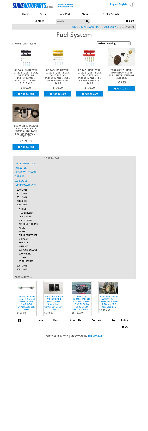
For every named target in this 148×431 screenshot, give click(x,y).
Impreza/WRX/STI (91, 27)
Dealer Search (111, 14)
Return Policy (74, 327)
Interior (23, 246)
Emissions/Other (28, 235)
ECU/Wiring (25, 253)
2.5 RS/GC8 (21, 180)
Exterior (23, 242)
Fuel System (25, 220)
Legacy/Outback (25, 172)
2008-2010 (22, 201)
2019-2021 (22, 189)
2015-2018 (22, 193)
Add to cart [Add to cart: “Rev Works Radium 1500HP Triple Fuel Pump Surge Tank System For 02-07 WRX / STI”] (27, 147)
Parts (44, 14)
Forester (21, 167)
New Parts (65, 14)
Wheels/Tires (26, 261)
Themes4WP (95, 336)
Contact (40, 21)
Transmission (26, 212)
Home (25, 14)
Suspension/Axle (28, 249)
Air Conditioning (28, 224)
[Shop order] (114, 43)
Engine (22, 209)
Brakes (23, 231)
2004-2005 (22, 265)
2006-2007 (110, 27)
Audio (22, 227)
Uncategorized (25, 163)
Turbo (22, 257)
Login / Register (119, 4)
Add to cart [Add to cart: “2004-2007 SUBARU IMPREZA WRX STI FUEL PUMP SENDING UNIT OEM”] (123, 88)
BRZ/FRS (19, 176)
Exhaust (23, 238)
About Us (87, 14)
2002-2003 (22, 269)
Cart (131, 20)
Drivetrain (25, 216)
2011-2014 (22, 197)
